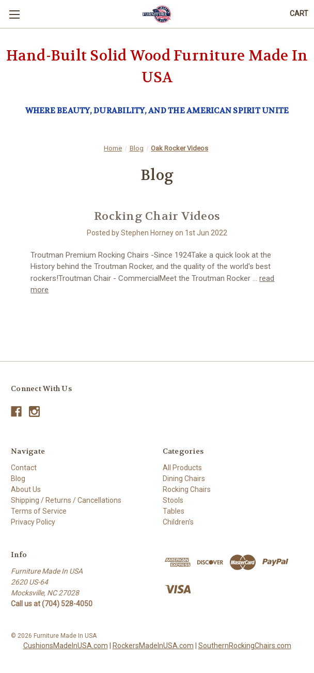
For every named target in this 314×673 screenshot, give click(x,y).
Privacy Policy (33, 522)
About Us (26, 489)
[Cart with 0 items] (299, 13)
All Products (182, 467)
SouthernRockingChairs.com (244, 645)
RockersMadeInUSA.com (153, 645)
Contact (24, 467)
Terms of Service (39, 511)
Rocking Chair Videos (157, 216)
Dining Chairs (184, 478)
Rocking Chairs (187, 489)
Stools (173, 500)
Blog (18, 478)
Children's (178, 522)
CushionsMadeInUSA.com (65, 645)
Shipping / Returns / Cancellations (66, 500)
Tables (173, 511)
